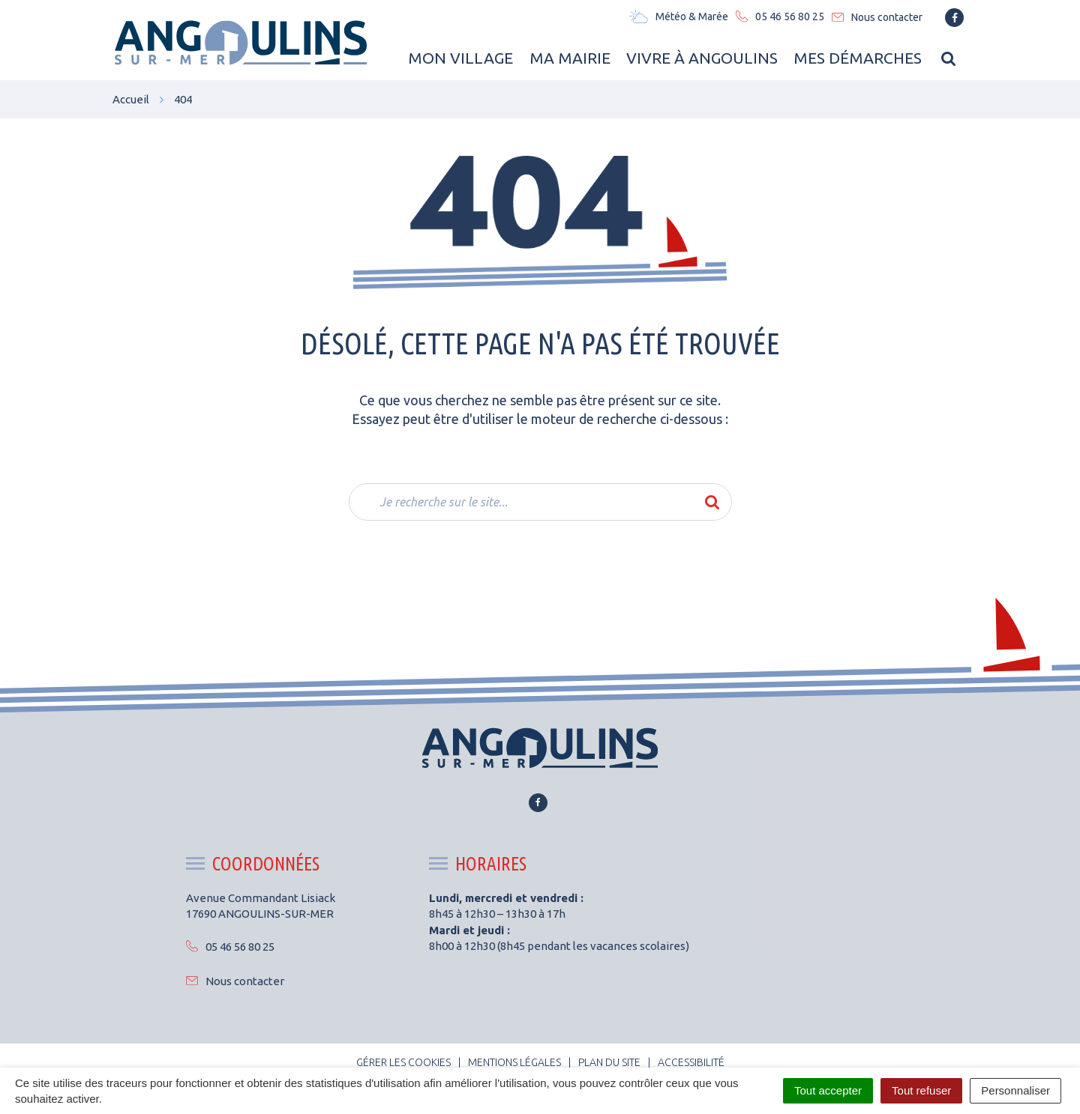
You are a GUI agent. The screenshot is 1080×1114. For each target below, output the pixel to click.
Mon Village (459, 58)
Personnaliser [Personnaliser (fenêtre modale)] (1015, 1090)
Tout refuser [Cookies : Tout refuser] (921, 1090)
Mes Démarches (858, 58)
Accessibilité (691, 1062)
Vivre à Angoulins (701, 58)
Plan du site (609, 1062)
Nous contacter (235, 981)
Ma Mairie (568, 58)
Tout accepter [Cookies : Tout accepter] (828, 1090)
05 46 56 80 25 (230, 946)
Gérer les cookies (403, 1062)
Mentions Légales (514, 1062)
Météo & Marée (678, 16)
